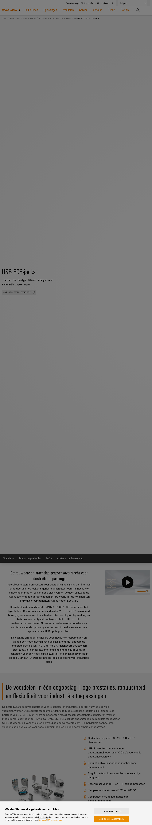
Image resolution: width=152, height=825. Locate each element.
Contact (43, 820)
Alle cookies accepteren (111, 819)
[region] (76, 813)
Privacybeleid (55, 820)
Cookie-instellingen (111, 811)
